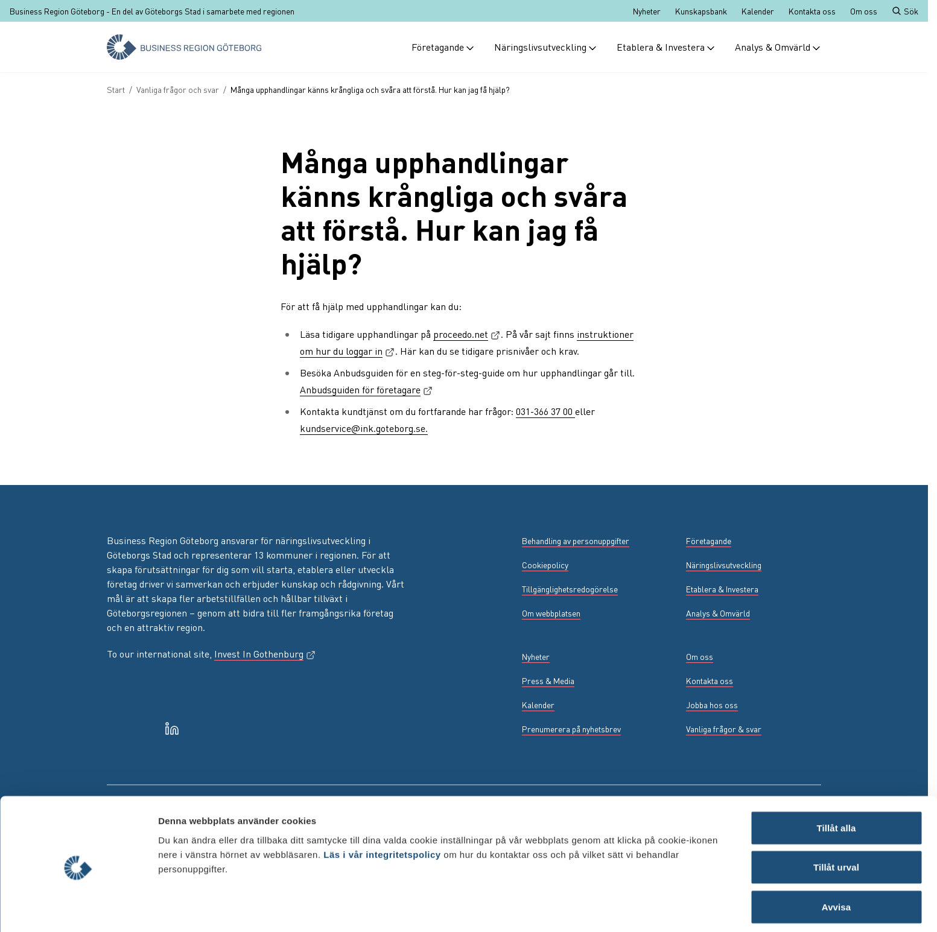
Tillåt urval (836, 823)
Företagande (443, 46)
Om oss (863, 10)
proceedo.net (467, 334)
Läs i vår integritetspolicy (381, 810)
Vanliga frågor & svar (723, 728)
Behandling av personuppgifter (575, 540)
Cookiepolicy (545, 564)
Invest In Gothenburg (265, 653)
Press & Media (548, 680)
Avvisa (836, 862)
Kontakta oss (812, 10)
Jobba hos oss (712, 704)
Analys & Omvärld (778, 46)
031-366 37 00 (545, 411)
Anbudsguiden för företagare (366, 389)
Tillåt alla (836, 783)
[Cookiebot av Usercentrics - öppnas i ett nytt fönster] (78, 908)
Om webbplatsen (551, 612)
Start (116, 89)
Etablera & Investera (666, 46)
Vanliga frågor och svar (177, 89)
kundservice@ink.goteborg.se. (364, 428)
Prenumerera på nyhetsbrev (571, 728)
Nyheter (647, 10)
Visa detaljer (655, 908)
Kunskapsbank (701, 10)
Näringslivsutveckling (545, 46)
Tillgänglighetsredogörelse (570, 588)
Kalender (758, 10)
